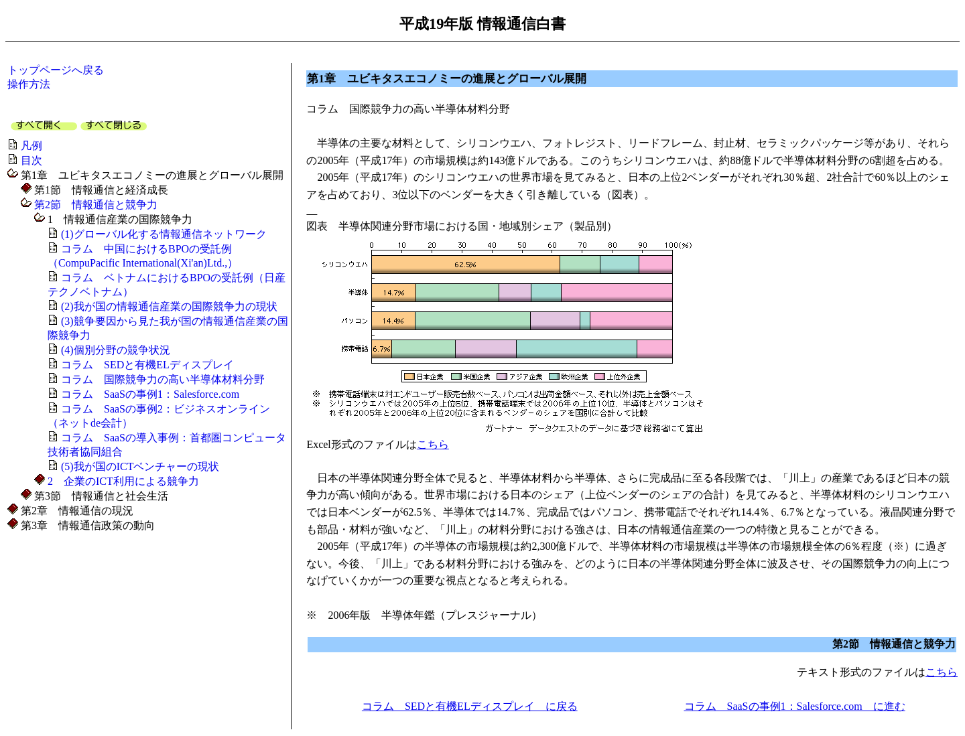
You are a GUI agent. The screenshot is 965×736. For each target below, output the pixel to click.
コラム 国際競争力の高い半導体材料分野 (163, 379)
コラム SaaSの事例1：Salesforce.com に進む (794, 706)
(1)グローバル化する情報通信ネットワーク (164, 234)
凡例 (31, 145)
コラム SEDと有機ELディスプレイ (147, 364)
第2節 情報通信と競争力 (95, 204)
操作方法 (28, 84)
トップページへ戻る (55, 70)
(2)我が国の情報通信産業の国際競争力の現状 (169, 306)
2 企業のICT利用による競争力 (123, 481)
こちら (433, 444)
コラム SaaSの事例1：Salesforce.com (150, 394)
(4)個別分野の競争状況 (115, 350)
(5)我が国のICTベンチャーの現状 (140, 466)
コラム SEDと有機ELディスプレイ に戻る (470, 706)
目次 (31, 160)
